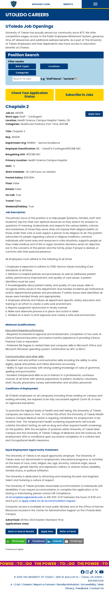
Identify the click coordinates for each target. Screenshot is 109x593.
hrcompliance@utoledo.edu (26, 497)
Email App (76, 541)
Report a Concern (44, 584)
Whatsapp (18, 541)
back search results (21, 531)
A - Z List (15, 584)
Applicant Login (41, 4)
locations (54, 66)
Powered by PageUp (14, 549)
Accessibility (88, 584)
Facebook (39, 541)
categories (22, 72)
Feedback (82, 588)
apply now (94, 114)
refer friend (68, 531)
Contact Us (97, 588)
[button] (95, 4)
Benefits (68, 4)
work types (22, 66)
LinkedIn (57, 541)
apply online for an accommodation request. (49, 501)
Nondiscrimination (68, 584)
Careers (27, 584)
